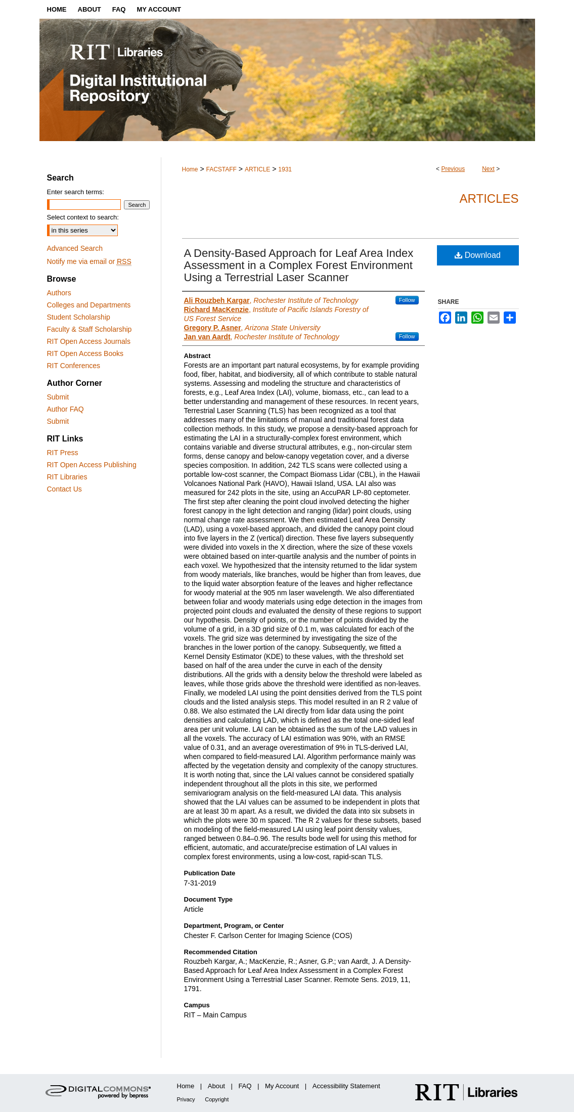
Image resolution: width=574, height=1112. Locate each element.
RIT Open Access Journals (88, 341)
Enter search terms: (75, 192)
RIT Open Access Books (85, 353)
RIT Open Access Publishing (92, 465)
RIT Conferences (74, 366)
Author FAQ (65, 409)
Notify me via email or (89, 261)
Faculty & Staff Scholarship (89, 329)
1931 (285, 169)
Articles (489, 198)
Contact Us (64, 489)
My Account (282, 1086)
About (216, 1086)
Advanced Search (75, 248)
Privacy (186, 1099)
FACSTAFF (221, 169)
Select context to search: (83, 217)
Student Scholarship (78, 317)
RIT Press (62, 453)
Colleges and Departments (89, 305)
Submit (58, 397)
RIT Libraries (67, 477)
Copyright (217, 1099)
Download (478, 255)
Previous (453, 168)
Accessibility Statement (346, 1086)
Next (488, 168)
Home (190, 169)
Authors (59, 293)
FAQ (244, 1086)
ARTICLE (257, 169)
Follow (407, 300)
